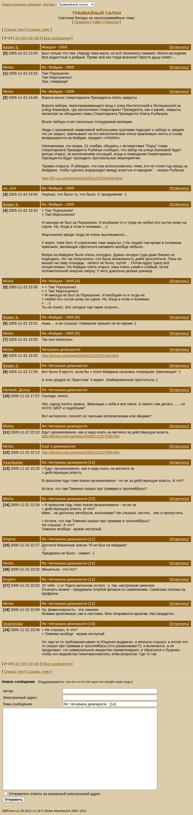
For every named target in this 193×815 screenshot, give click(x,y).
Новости (111, 22)
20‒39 (20, 38)
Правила (81, 22)
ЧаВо (96, 22)
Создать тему (38, 29)
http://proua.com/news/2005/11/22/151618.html (80, 356)
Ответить (179, 47)
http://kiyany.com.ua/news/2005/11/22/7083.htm (81, 452)
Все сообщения (57, 38)
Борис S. (11, 47)
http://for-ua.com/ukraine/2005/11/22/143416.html (82, 178)
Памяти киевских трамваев (21, 4)
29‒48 (33, 38)
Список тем (14, 29)
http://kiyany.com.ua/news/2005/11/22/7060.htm (81, 436)
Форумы (49, 4)
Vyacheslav (13, 462)
